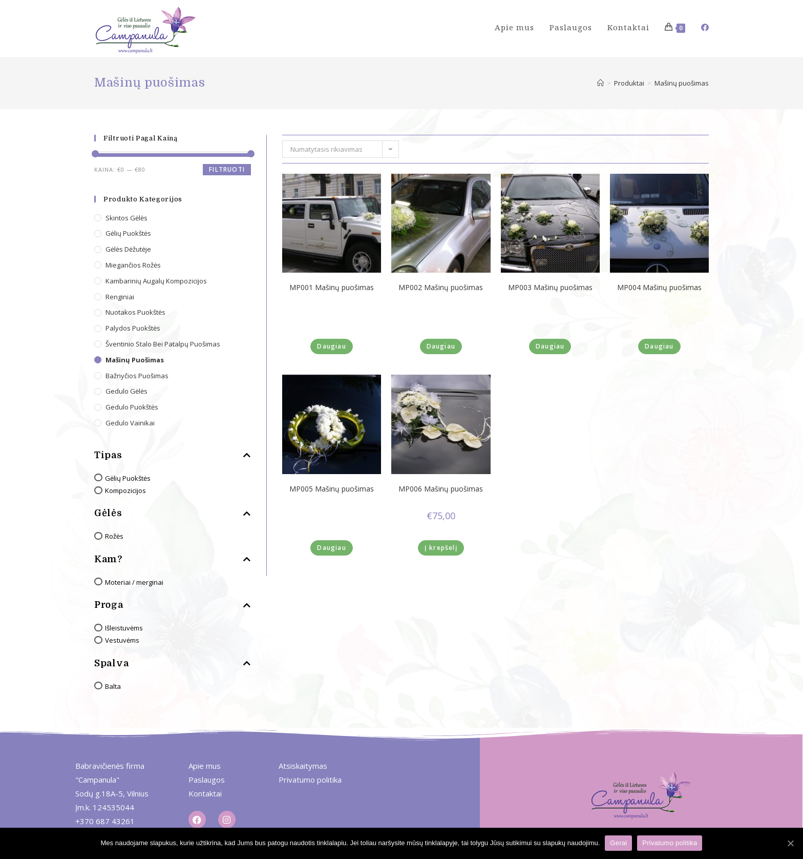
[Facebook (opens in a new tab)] (705, 27)
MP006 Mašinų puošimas (440, 489)
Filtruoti (227, 169)
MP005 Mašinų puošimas (331, 489)
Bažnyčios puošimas (136, 375)
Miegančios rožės (133, 265)
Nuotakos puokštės (135, 312)
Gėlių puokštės (128, 233)
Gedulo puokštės (131, 407)
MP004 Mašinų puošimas (659, 287)
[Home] (600, 83)
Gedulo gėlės (126, 391)
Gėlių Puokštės (128, 478)
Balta (113, 686)
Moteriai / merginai (134, 582)
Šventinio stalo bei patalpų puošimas (162, 344)
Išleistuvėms (124, 627)
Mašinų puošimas (134, 359)
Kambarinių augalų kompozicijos (156, 280)
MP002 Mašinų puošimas (440, 287)
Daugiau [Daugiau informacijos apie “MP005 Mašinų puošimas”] (331, 547)
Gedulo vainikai (130, 422)
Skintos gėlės (126, 217)
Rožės (114, 536)
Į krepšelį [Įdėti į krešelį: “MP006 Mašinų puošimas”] (441, 547)
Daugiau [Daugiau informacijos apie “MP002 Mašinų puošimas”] (441, 346)
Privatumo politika (669, 843)
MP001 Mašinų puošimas (331, 287)
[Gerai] (790, 843)
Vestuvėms (122, 640)
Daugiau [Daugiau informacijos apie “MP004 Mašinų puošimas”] (659, 346)
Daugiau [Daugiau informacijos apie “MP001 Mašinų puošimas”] (331, 346)
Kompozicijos (125, 490)
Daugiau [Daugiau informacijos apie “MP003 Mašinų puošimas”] (550, 346)
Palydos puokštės (132, 328)
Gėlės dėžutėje (128, 249)
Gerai (618, 843)
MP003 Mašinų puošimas (550, 287)
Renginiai (119, 296)
